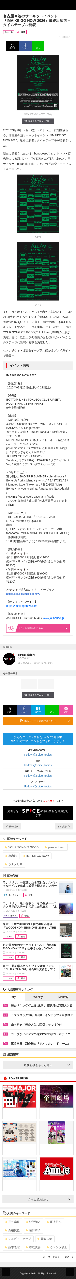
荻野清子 (33, 1230)
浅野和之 (33, 1221)
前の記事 (12, 826)
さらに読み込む (49, 1199)
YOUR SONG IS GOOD (22, 847)
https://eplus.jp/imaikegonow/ (23, 593)
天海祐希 (44, 1238)
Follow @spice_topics (38, 754)
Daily (13, 997)
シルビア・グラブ (18, 1238)
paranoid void (55, 847)
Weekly (38, 997)
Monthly (63, 997)
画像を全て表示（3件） (38, 121)
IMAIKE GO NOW (36, 855)
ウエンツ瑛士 (57, 1247)
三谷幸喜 (12, 1221)
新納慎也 (12, 1230)
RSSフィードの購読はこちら (45, 720)
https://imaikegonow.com (21, 605)
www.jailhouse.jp (53, 618)
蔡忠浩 (11, 855)
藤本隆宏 (12, 1247)
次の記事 (64, 826)
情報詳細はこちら (43, 628)
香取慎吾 (33, 1247)
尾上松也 (54, 1221)
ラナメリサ (13, 864)
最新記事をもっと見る (47, 1065)
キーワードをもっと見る (58, 1257)
